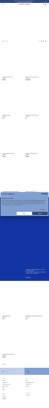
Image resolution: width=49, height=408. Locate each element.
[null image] (25, 232)
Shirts (3, 371)
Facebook (4, 398)
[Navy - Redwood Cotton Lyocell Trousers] (29, 79)
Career (3, 389)
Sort (6, 41)
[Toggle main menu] (3, 4)
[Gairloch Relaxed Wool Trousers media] (36, 98)
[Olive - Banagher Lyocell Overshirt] (5, 79)
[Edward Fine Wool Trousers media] (36, 174)
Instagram (4, 396)
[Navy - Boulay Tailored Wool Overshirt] (27, 156)
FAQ (26, 380)
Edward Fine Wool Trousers (31, 191)
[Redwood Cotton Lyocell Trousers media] (36, 60)
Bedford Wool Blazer (6, 115)
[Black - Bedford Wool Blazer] (2, 318)
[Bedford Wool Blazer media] (12, 98)
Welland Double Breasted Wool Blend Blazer (34, 316)
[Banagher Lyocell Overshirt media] (12, 60)
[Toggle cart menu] (46, 4)
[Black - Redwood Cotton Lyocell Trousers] (28, 79)
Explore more (28, 277)
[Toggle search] (44, 4)
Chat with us (28, 395)
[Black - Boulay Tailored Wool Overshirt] (2, 156)
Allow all (40, 213)
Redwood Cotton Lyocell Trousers (32, 77)
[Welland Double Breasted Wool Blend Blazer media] (36, 299)
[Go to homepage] (24, 4)
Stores (3, 395)
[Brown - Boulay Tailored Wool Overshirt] (5, 156)
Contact (27, 386)
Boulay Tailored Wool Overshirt (8, 153)
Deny (24, 213)
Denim (28, 371)
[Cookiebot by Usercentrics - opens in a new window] (42, 194)
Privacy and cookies (6, 384)
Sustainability (5, 386)
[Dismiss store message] (46, 1)
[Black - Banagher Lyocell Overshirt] (2, 79)
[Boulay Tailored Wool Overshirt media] (12, 136)
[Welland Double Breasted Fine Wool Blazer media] (12, 174)
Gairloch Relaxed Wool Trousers (32, 115)
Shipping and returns (30, 382)
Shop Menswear (20, 2)
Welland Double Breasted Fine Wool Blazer (10, 191)
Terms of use (4, 382)
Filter (3, 41)
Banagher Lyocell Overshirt (7, 77)
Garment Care (28, 384)
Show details (42, 209)
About (3, 380)
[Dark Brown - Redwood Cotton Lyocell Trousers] (27, 79)
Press (3, 387)
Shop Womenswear (28, 2)
